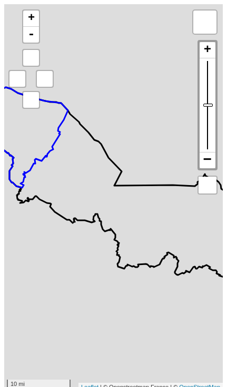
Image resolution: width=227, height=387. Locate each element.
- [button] (31, 35)
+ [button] (31, 18)
